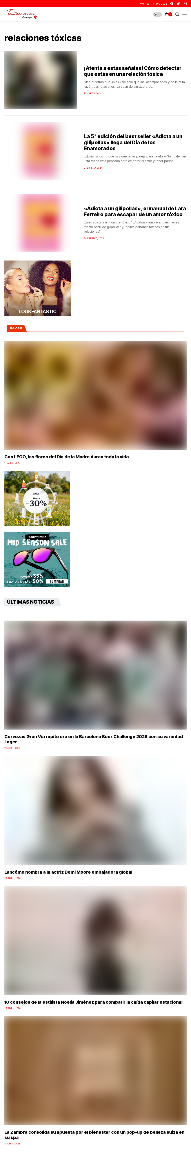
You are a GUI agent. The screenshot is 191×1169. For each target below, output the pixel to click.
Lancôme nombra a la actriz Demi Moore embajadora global (68, 872)
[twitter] (178, 3)
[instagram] (185, 3)
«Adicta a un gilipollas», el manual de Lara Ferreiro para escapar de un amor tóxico (135, 211)
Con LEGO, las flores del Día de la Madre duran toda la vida (66, 456)
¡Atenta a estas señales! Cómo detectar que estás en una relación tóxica (133, 71)
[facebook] (171, 3)
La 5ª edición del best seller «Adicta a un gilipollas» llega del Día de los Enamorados (133, 142)
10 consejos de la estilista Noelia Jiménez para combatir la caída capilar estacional (93, 1002)
